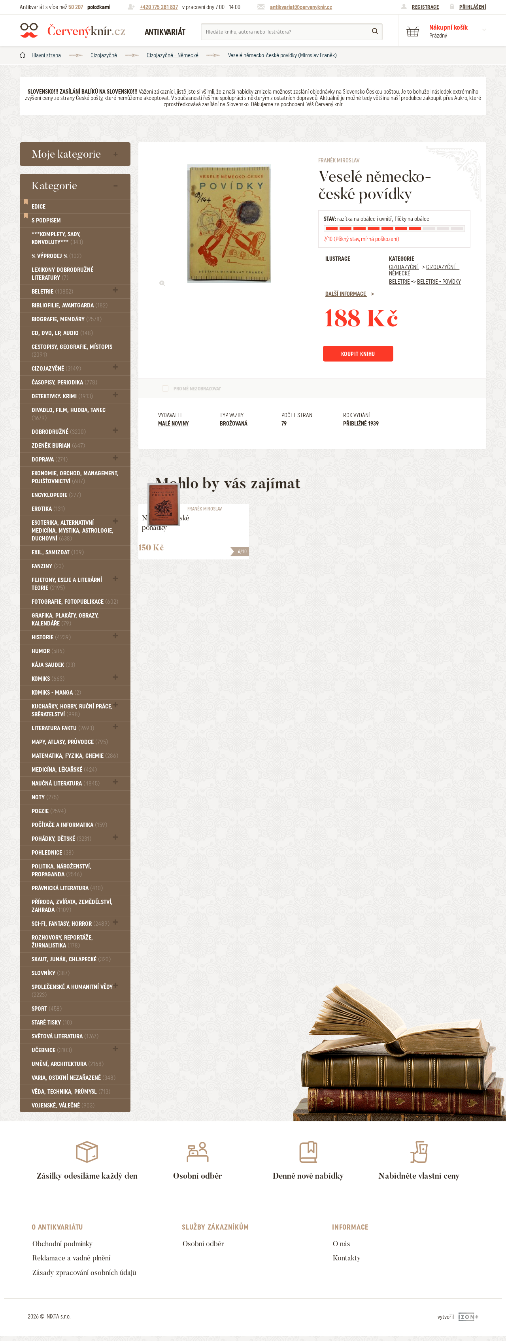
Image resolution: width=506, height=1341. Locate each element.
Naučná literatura (66, 783)
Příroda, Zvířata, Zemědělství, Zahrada (72, 905)
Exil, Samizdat (58, 552)
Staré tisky (52, 1022)
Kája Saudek (53, 665)
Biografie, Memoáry (67, 319)
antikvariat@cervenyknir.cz (301, 7)
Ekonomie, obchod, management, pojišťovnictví (75, 477)
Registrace (425, 7)
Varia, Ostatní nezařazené (73, 1077)
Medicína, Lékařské (64, 769)
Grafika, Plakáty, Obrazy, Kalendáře (65, 619)
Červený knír (72, 30)
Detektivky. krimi (62, 396)
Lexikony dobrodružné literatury (62, 273)
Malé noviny (173, 425)
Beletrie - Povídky (439, 282)
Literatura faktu (63, 728)
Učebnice (52, 1050)
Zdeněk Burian (58, 445)
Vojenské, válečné (63, 1105)
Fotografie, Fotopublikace (75, 601)
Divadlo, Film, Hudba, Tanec (69, 414)
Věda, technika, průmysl (71, 1091)
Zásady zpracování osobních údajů (89, 1276)
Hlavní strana (46, 55)
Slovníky (51, 973)
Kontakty (348, 1260)
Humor (48, 651)
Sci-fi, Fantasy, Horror (71, 923)
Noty (45, 797)
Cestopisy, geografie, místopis (72, 350)
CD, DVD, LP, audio (62, 333)
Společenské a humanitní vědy (72, 990)
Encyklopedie (56, 495)
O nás (342, 1244)
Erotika (48, 508)
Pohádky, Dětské (61, 838)
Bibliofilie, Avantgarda (70, 305)
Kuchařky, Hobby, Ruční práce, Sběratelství (72, 710)
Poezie (49, 811)
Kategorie (54, 185)
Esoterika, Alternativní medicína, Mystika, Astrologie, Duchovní (72, 530)
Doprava (50, 459)
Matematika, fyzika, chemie (75, 755)
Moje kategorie (66, 154)
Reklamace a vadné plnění (75, 1260)
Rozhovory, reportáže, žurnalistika (62, 941)
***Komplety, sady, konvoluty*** (57, 238)
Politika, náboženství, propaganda (61, 870)
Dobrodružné (59, 431)
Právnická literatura (67, 888)
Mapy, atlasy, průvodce (70, 742)
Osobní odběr (205, 1244)
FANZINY (48, 566)
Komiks (48, 678)
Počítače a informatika (69, 825)
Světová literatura (65, 1036)
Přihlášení (472, 7)
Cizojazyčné (104, 55)
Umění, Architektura (68, 1064)
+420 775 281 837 (159, 7)
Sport (47, 1008)
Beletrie (52, 291)
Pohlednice (53, 852)
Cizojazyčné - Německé (172, 55)
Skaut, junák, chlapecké (71, 959)
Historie (51, 637)
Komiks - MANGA (56, 692)
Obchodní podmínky (66, 1244)
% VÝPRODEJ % (56, 256)
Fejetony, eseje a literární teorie (67, 583)
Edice (38, 206)
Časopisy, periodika (64, 382)
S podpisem (46, 220)
